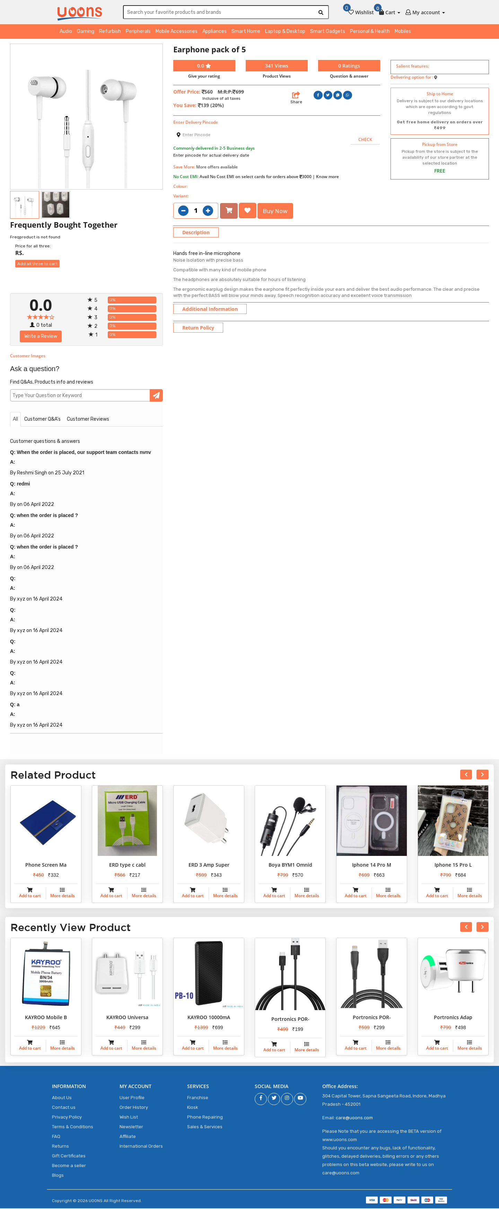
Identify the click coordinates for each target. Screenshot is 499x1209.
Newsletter (131, 1127)
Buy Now (276, 211)
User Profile (132, 1098)
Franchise (197, 1098)
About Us (62, 1098)
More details (62, 897)
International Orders (141, 1146)
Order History (134, 1108)
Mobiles (403, 32)
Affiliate (128, 1137)
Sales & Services (204, 1127)
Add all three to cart (37, 264)
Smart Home (245, 32)
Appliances (214, 32)
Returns (60, 1146)
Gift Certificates (69, 1156)
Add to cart (30, 897)
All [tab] (15, 420)
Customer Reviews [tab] (88, 420)
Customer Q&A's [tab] (42, 420)
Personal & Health (370, 32)
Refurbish (110, 32)
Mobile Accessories (177, 32)
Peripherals (138, 32)
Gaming (85, 32)
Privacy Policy (67, 1117)
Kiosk (192, 1108)
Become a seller (69, 1166)
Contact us (64, 1108)
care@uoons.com (354, 1118)
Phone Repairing (205, 1117)
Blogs (58, 1176)
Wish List (129, 1117)
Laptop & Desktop (285, 32)
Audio (66, 32)
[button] (389, 11)
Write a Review (40, 337)
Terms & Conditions (72, 1127)
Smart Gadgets (327, 32)
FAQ (56, 1137)
